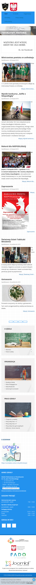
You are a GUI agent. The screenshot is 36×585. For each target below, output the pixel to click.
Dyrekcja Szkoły (10, 382)
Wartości (8, 349)
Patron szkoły (10, 352)
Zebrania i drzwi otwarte (13, 428)
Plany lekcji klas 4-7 (11, 424)
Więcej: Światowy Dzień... (27, 274)
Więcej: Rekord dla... (28, 181)
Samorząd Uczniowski (12, 389)
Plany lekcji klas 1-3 (11, 421)
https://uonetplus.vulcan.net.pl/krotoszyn (14, 463)
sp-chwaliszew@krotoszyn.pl (11, 488)
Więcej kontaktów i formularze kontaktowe (13, 491)
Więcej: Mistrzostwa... (28, 89)
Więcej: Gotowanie (29, 311)
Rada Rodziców (10, 386)
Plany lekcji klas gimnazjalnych (14, 426)
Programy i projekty (11, 419)
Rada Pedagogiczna (11, 384)
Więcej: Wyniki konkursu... (26, 138)
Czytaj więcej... (29, 583)
